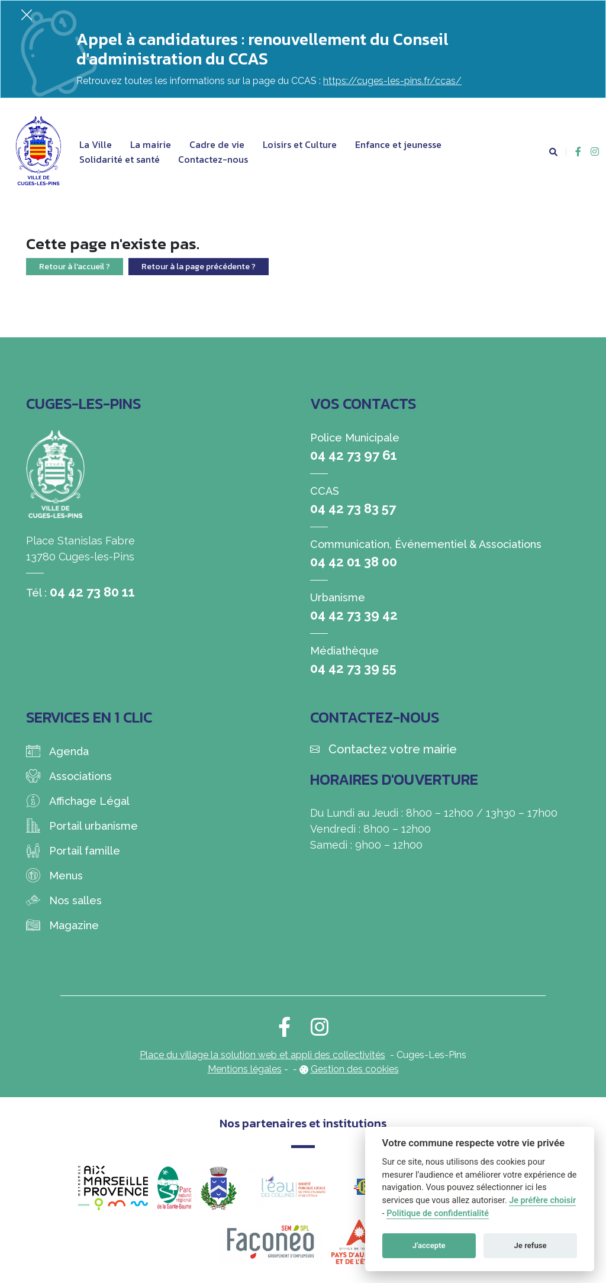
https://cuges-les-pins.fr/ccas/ (392, 80)
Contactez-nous (213, 159)
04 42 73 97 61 (353, 455)
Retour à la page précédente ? (198, 266)
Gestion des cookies (355, 1069)
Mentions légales (245, 1069)
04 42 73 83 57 (353, 508)
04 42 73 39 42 (354, 615)
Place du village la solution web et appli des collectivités (262, 1054)
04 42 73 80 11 (92, 591)
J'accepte (429, 1245)
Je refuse (530, 1245)
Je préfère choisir (542, 1200)
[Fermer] (26, 14)
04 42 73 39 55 (353, 668)
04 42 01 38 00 (353, 561)
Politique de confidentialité (437, 1213)
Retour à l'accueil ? (74, 266)
